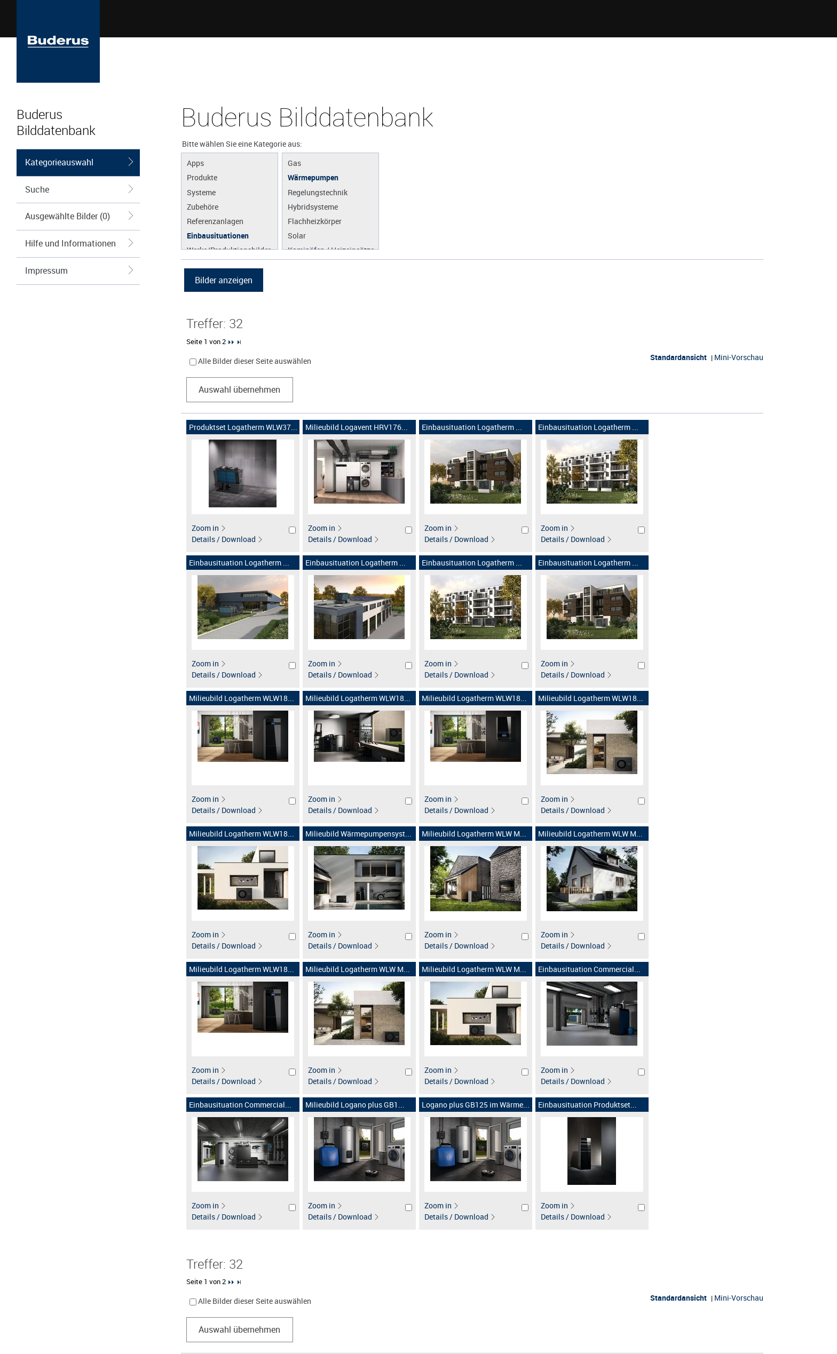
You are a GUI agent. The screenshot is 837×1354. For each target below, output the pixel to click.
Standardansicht (678, 357)
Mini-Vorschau (738, 357)
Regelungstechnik (318, 192)
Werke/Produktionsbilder (229, 249)
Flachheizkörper (315, 221)
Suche (80, 189)
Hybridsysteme (313, 206)
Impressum (80, 270)
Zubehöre (202, 206)
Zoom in (209, 528)
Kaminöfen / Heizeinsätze (331, 249)
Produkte (202, 177)
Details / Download (227, 539)
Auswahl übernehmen (239, 389)
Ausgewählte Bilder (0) (80, 216)
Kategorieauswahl (80, 162)
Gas (294, 163)
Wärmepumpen (313, 177)
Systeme (201, 192)
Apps (195, 163)
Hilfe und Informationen (80, 243)
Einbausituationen (218, 235)
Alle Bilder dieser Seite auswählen (254, 361)
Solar (297, 235)
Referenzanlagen (215, 221)
